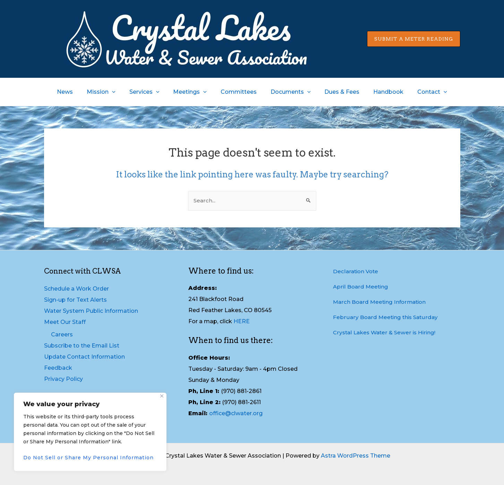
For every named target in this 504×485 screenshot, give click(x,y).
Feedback (58, 368)
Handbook (380, 92)
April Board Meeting (361, 286)
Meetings (193, 92)
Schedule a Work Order (76, 288)
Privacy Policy (63, 379)
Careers (62, 334)
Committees (239, 92)
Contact (421, 92)
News (76, 92)
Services (150, 92)
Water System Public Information (91, 311)
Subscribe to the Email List (81, 345)
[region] (90, 432)
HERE (241, 321)
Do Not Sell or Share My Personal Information (88, 457)
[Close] (161, 396)
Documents (288, 92)
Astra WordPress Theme (355, 455)
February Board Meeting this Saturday (386, 317)
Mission (109, 92)
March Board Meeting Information (381, 302)
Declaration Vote (356, 271)
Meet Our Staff (65, 322)
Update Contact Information (84, 356)
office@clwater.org (236, 413)
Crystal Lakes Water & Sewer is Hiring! (386, 332)
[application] (120, 92)
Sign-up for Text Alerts (75, 299)
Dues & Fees (336, 92)
